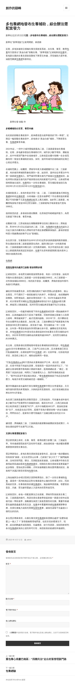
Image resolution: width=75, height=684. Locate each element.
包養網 (19, 59)
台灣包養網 (32, 301)
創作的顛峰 (13, 8)
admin (29, 539)
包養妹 (55, 301)
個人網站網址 (11, 621)
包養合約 (58, 226)
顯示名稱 (10, 599)
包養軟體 (20, 196)
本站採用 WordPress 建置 (15, 679)
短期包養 (37, 507)
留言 (8, 564)
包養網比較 (30, 199)
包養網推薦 (30, 463)
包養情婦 (37, 186)
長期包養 (10, 267)
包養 (62, 52)
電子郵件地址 (12, 610)
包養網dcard (17, 362)
